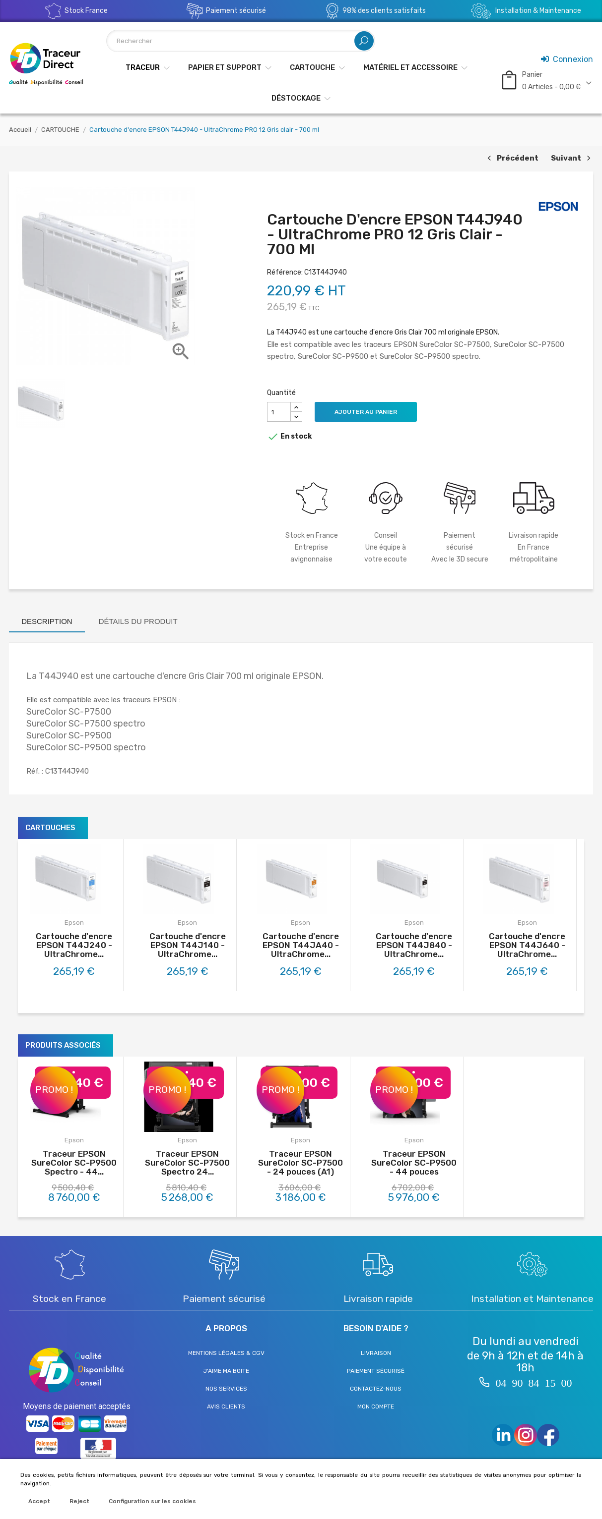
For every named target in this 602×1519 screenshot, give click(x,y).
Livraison (376, 1353)
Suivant (572, 159)
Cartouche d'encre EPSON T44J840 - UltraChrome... (414, 945)
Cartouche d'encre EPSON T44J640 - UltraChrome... (527, 945)
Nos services (226, 1388)
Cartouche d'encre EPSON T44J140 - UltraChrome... (187, 945)
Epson (74, 922)
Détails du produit (138, 621)
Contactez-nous (375, 1388)
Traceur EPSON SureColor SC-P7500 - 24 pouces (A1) (300, 1162)
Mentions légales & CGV (226, 1353)
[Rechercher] (240, 41)
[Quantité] (279, 412)
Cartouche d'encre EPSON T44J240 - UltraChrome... (74, 945)
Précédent (511, 159)
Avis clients (226, 1406)
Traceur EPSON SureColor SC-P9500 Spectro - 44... (74, 1162)
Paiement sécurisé (375, 1370)
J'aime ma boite (226, 1370)
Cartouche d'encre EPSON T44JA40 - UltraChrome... (301, 945)
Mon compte (375, 1406)
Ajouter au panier (365, 411)
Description (46, 621)
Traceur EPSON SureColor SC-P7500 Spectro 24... (187, 1162)
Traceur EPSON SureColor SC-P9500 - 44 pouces (414, 1162)
